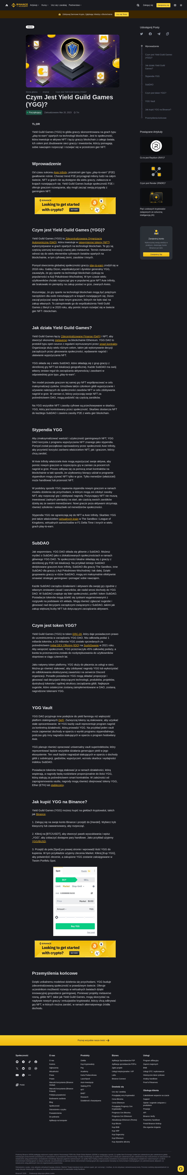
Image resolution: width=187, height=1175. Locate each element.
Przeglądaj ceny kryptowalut (123, 1095)
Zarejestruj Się (156, 254)
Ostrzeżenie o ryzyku (57, 1109)
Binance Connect (119, 1079)
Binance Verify (149, 1116)
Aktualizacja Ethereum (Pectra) (124, 1120)
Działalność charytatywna (91, 1101)
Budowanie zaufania (57, 1098)
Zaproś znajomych (150, 1064)
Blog (51, 1102)
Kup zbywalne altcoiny (121, 1142)
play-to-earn (96, 265)
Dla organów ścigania (152, 1127)
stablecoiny (57, 785)
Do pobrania (54, 1117)
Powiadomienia (55, 1113)
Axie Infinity (60, 172)
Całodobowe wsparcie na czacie (156, 1095)
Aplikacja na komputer (58, 1120)
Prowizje (146, 1109)
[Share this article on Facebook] (150, 33)
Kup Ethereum (118, 1138)
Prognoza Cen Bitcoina (121, 1113)
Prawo (51, 1079)
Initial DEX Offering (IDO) (64, 645)
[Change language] (175, 5)
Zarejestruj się (163, 5)
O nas (51, 1060)
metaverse (61, 340)
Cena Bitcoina (117, 1099)
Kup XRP (115, 1131)
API (144, 1113)
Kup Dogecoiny (118, 1134)
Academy (84, 1071)
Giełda (83, 1060)
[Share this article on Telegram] (158, 33)
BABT (83, 1093)
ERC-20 (77, 634)
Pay (82, 1068)
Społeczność (54, 1106)
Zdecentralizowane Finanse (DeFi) (81, 336)
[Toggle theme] (181, 5)
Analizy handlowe (150, 1079)
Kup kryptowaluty (87, 1064)
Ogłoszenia (53, 1068)
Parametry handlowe (151, 1120)
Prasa (51, 1075)
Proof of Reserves (150, 1082)
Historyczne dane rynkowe (154, 1075)
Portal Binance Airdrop (152, 1124)
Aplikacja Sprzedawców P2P (123, 1060)
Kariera (52, 1064)
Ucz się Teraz (121, 14)
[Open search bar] (137, 5)
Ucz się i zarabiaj (119, 1092)
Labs (114, 1075)
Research (84, 1097)
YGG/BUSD (39, 841)
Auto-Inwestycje (87, 1082)
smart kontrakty (108, 343)
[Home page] (19, 5)
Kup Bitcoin (116, 1124)
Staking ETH (86, 1086)
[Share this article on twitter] (141, 33)
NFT (82, 1090)
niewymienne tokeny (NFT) (94, 242)
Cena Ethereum (118, 1103)
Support (146, 1099)
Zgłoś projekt (117, 1068)
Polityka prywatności (57, 1095)
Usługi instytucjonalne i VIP (123, 1071)
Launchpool (85, 1079)
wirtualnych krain (68, 518)
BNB (145, 1068)
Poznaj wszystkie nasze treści (93, 1040)
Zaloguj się (148, 5)
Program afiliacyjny (151, 1060)
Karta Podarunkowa (88, 1075)
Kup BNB (115, 1127)
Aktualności (54, 1071)
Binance (40, 814)
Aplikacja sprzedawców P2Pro (124, 1064)
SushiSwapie (91, 645)
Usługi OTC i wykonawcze (153, 1071)
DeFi (61, 720)
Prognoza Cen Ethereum (122, 1116)
